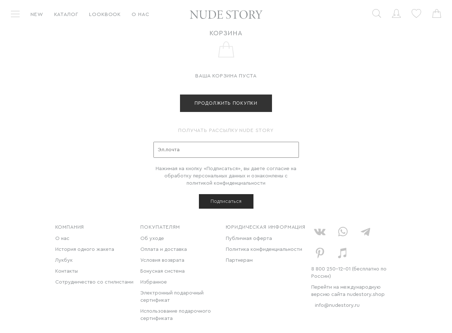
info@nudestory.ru (337, 305)
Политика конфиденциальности (264, 249)
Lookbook (105, 14)
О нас (140, 14)
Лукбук (64, 260)
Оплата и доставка (163, 249)
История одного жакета (84, 249)
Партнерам (239, 260)
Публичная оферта (249, 238)
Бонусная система (162, 271)
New (37, 14)
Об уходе (152, 238)
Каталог (66, 14)
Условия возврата (162, 260)
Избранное (153, 282)
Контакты (66, 271)
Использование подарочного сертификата (175, 315)
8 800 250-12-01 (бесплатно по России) (349, 272)
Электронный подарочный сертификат (172, 296)
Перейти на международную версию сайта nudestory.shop (348, 291)
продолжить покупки (226, 103)
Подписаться (226, 201)
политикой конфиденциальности (226, 183)
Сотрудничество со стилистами (94, 282)
